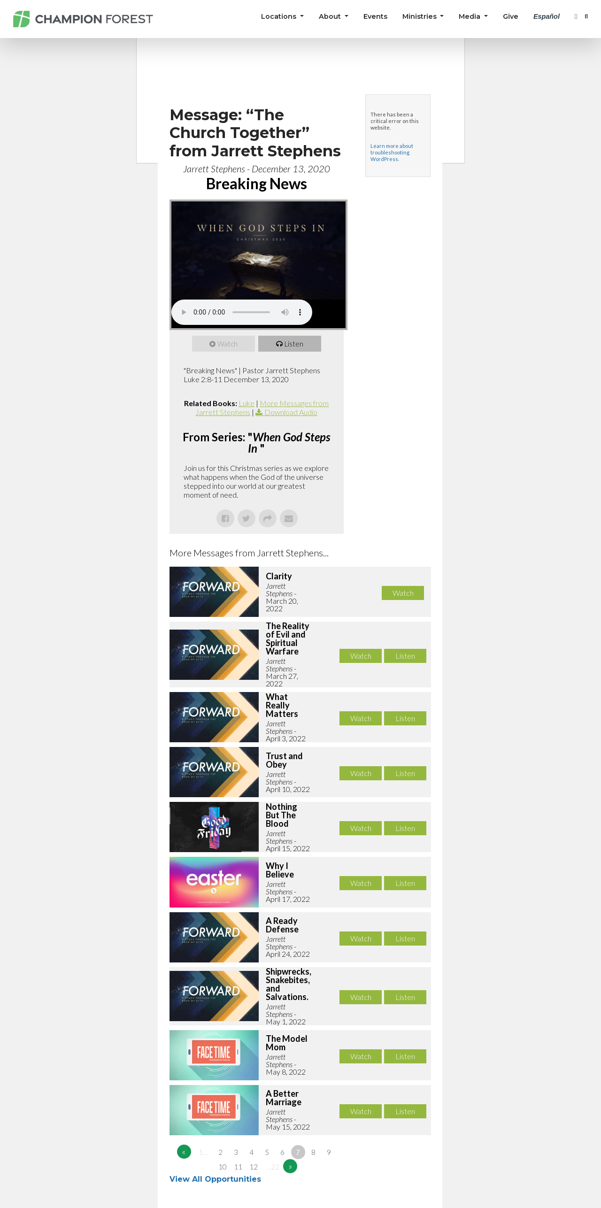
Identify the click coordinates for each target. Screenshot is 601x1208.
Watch (227, 343)
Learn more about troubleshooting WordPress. (391, 152)
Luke (246, 403)
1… (203, 1152)
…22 (272, 1166)
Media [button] (470, 16)
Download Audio (290, 412)
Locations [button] (279, 16)
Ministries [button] (420, 16)
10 (222, 1166)
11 (238, 1166)
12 (253, 1166)
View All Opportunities (216, 1179)
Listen (294, 343)
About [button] (331, 16)
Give (510, 16)
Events (375, 16)
